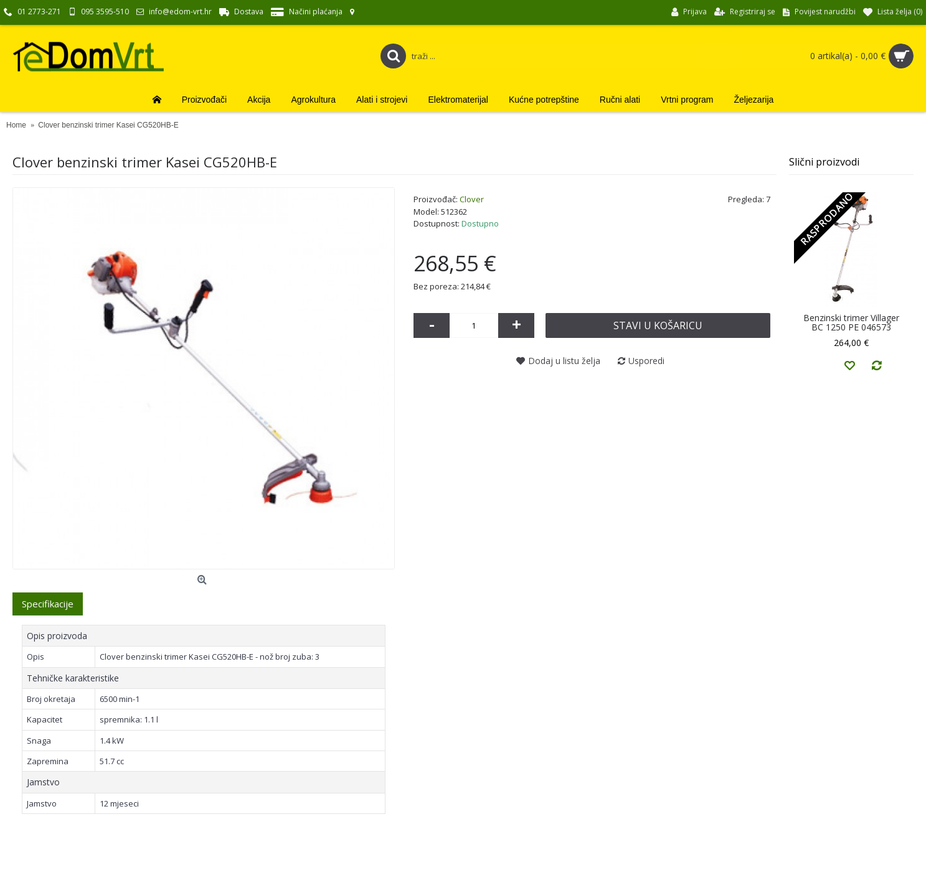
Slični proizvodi (824, 162)
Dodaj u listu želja (564, 361)
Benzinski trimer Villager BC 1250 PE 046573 (851, 322)
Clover (472, 199)
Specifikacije (47, 603)
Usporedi (646, 361)
